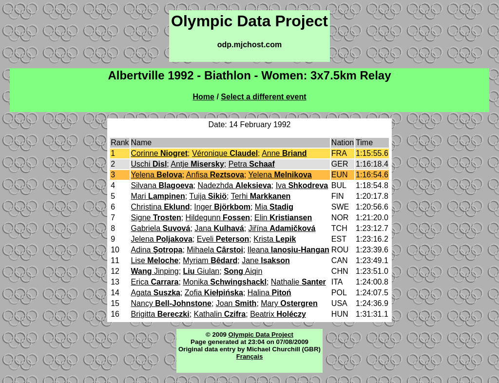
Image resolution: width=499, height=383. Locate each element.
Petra (252, 164)
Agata (155, 292)
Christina (160, 207)
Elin (283, 217)
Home (203, 97)
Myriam (210, 260)
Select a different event (263, 97)
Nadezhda (234, 185)
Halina (269, 292)
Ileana (288, 250)
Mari (158, 196)
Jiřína (282, 228)
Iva (302, 185)
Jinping (155, 271)
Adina (157, 250)
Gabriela (161, 228)
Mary (289, 303)
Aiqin (243, 271)
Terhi (261, 196)
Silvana (162, 185)
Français (249, 356)
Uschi (149, 164)
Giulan (201, 271)
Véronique (225, 153)
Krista (274, 239)
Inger (222, 207)
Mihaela (215, 250)
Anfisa (215, 175)
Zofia (214, 292)
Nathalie (298, 282)
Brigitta (160, 314)
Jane (266, 260)
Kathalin (220, 314)
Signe (156, 217)
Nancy (171, 303)
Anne (284, 153)
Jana (219, 228)
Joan (236, 303)
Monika (225, 282)
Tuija (208, 196)
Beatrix (278, 314)
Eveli (223, 239)
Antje (197, 164)
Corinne (159, 153)
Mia (274, 207)
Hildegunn (218, 217)
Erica (155, 282)
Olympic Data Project (261, 334)
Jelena (161, 239)
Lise (155, 260)
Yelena (156, 175)
